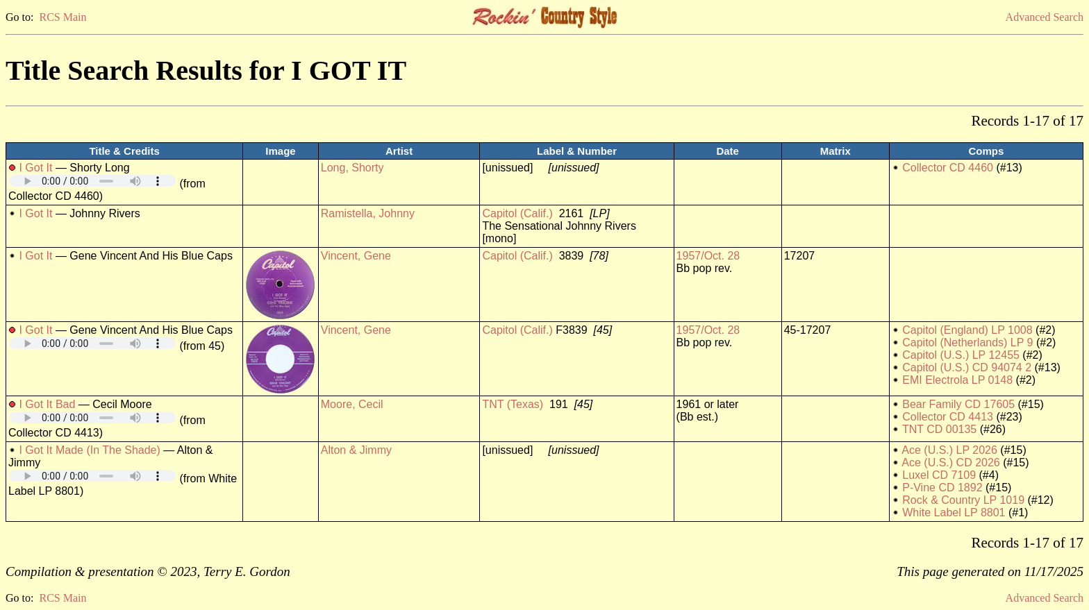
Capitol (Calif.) (517, 213)
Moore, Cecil (352, 404)
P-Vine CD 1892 (942, 487)
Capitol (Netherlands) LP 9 (967, 342)
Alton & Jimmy (356, 450)
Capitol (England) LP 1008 (967, 330)
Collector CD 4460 (947, 167)
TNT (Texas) (512, 404)
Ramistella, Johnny (368, 213)
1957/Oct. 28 (708, 256)
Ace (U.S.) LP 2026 (949, 450)
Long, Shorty (352, 167)
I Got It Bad (47, 404)
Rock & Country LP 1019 (963, 500)
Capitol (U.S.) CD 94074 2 (966, 367)
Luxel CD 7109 (939, 475)
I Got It (35, 167)
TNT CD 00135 (939, 429)
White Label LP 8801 (953, 512)
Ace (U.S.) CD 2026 (950, 462)
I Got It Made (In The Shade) (89, 450)
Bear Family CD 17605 (958, 404)
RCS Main (62, 17)
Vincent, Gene (356, 256)
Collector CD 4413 (947, 417)
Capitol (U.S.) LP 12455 (961, 355)
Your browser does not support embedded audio (92, 181)
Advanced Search (1044, 17)
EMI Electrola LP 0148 (957, 380)
